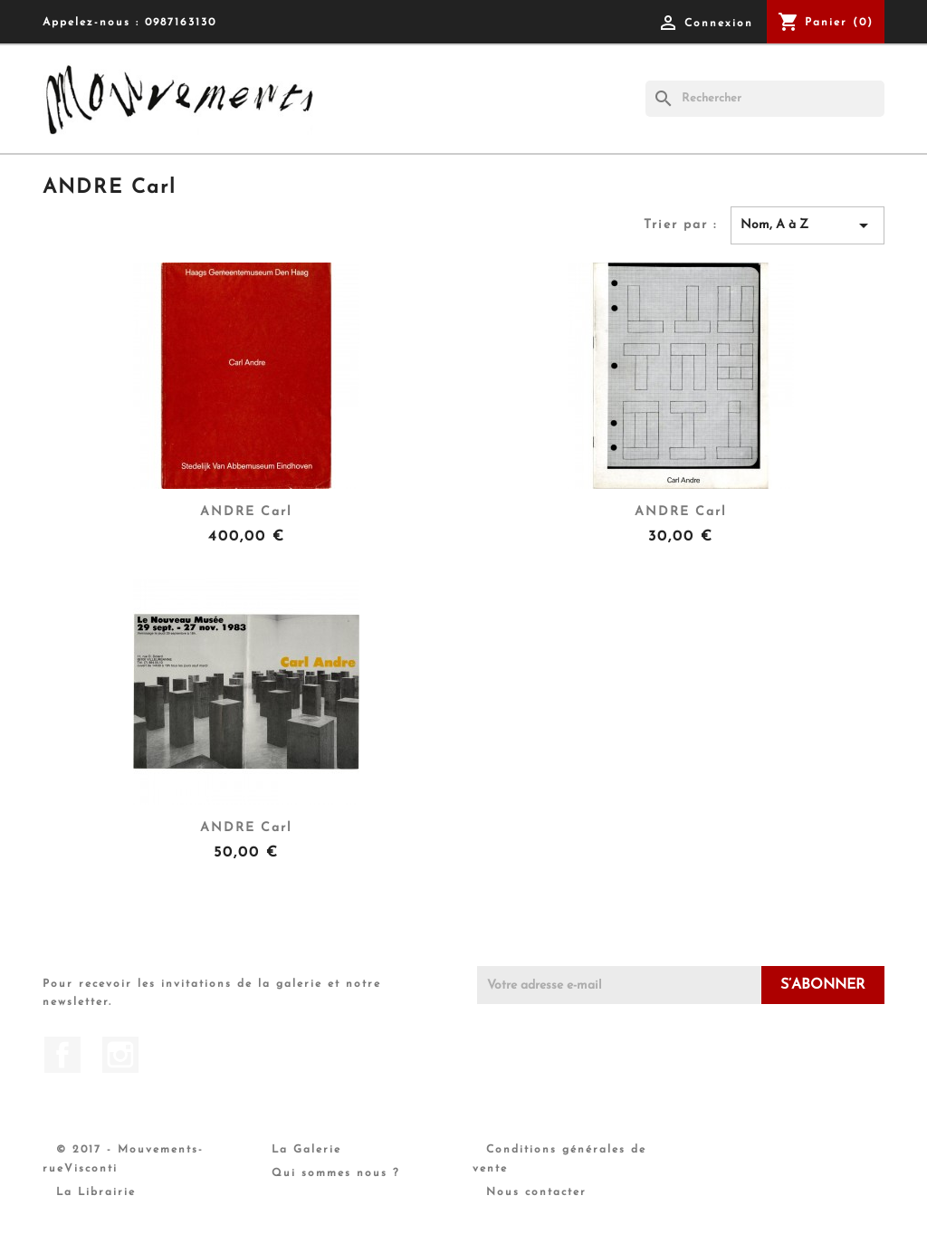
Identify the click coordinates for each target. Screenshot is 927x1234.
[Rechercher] (764, 99)
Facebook (62, 1055)
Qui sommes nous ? (336, 1173)
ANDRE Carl (246, 512)
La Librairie (96, 1192)
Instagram (120, 1055)
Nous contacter (536, 1192)
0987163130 (180, 22)
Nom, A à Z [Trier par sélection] (807, 225)
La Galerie (306, 1149)
